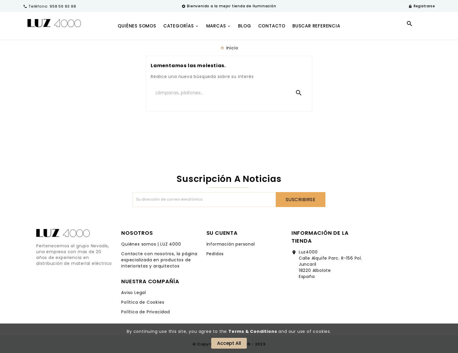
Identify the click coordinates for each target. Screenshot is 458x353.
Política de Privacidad (145, 312)
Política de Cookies (142, 302)
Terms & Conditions (252, 331)
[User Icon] (421, 6)
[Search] (299, 93)
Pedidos (215, 254)
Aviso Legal (133, 292)
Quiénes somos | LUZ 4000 (151, 244)
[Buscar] (220, 93)
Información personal (231, 244)
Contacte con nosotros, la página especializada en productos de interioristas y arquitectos (159, 260)
